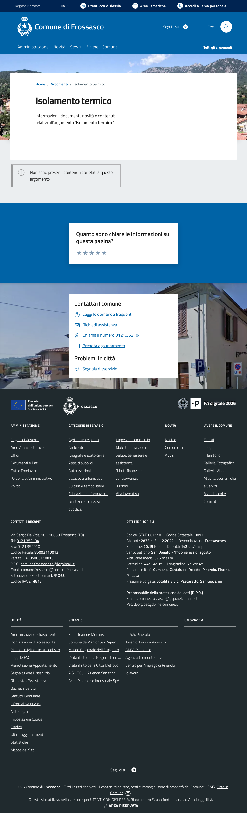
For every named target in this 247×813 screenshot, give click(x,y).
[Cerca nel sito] (226, 27)
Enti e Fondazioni (24, 470)
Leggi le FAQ (21, 657)
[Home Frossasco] (62, 27)
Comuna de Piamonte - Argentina (96, 642)
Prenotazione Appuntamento (34, 665)
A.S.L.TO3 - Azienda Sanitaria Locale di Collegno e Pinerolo (115, 673)
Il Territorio (212, 455)
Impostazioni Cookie (26, 719)
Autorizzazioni (80, 470)
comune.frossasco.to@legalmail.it (48, 564)
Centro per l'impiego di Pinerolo (150, 665)
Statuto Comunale (25, 696)
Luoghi (209, 447)
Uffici (15, 455)
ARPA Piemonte (138, 650)
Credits (16, 727)
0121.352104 (28, 541)
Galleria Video (214, 470)
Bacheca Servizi (23, 688)
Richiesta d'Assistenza (28, 680)
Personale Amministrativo (31, 478)
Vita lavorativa (127, 494)
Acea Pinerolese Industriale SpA (94, 680)
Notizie (170, 440)
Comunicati (174, 447)
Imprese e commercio (133, 440)
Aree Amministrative (27, 447)
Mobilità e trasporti (131, 447)
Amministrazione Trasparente (34, 634)
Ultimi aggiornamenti (27, 734)
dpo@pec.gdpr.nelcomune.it (156, 604)
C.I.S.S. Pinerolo (137, 634)
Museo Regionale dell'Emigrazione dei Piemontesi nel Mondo (117, 650)
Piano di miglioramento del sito (35, 650)
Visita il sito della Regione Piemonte (97, 657)
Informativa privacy (26, 704)
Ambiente (76, 447)
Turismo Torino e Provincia (145, 642)
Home (40, 84)
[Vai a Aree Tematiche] (149, 6)
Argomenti (59, 84)
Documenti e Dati (24, 463)
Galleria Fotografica (219, 463)
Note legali (19, 711)
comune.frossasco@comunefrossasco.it (52, 569)
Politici (16, 486)
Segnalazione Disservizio (30, 673)
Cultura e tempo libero (86, 486)
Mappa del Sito (22, 750)
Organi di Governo (25, 440)
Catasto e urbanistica (85, 478)
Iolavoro (131, 673)
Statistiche (19, 742)
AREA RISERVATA (120, 805)
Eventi (209, 440)
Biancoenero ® (142, 799)
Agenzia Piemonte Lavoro (145, 657)
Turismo (122, 486)
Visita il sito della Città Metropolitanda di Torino (106, 665)
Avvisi (169, 455)
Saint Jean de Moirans (86, 634)
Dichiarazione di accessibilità (33, 642)
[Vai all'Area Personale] (202, 6)
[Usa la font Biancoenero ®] (101, 6)
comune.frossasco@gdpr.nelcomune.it (167, 598)
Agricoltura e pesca (84, 440)
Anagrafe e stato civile (86, 455)
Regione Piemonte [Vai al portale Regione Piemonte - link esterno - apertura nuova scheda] (28, 5)
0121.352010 (29, 546)
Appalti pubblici (81, 463)
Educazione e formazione (88, 494)
